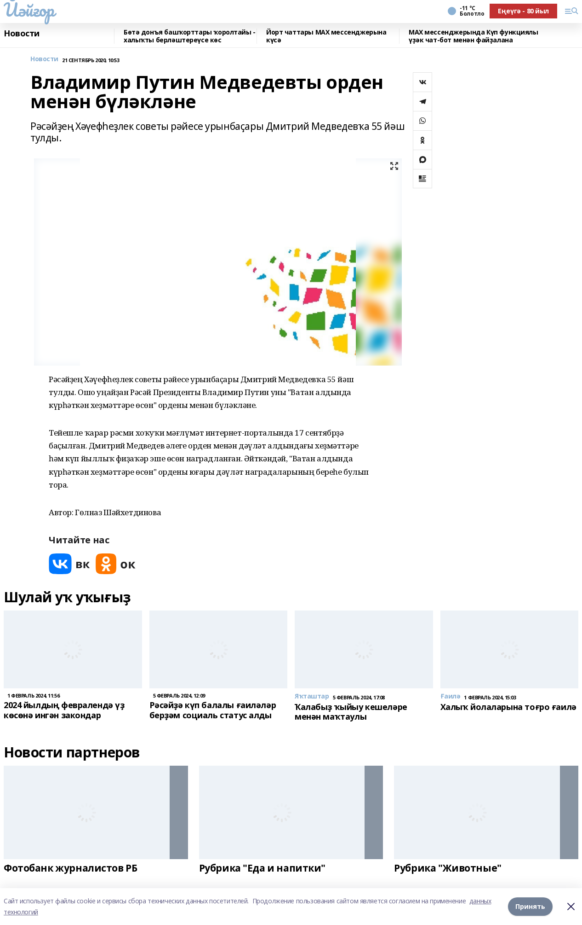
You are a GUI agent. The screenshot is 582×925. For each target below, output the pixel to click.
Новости (22, 34)
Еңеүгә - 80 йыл (523, 10)
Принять (530, 906)
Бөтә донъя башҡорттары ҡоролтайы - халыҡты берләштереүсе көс (190, 36)
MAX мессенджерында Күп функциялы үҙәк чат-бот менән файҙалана (473, 36)
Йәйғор (29, 9)
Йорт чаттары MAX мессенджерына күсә (326, 36)
